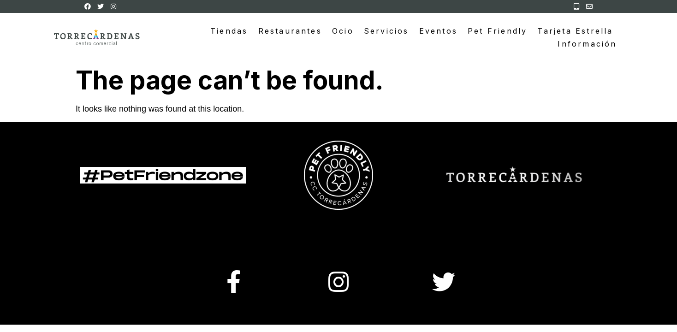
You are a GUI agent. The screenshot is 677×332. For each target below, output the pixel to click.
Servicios (386, 31)
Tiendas (229, 31)
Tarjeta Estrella (575, 31)
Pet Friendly (497, 31)
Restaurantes (290, 31)
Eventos (438, 31)
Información (587, 43)
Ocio (343, 31)
